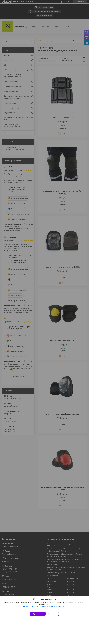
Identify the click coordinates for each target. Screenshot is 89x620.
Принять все (37, 614)
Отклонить (52, 614)
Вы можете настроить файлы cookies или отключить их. (43, 606)
